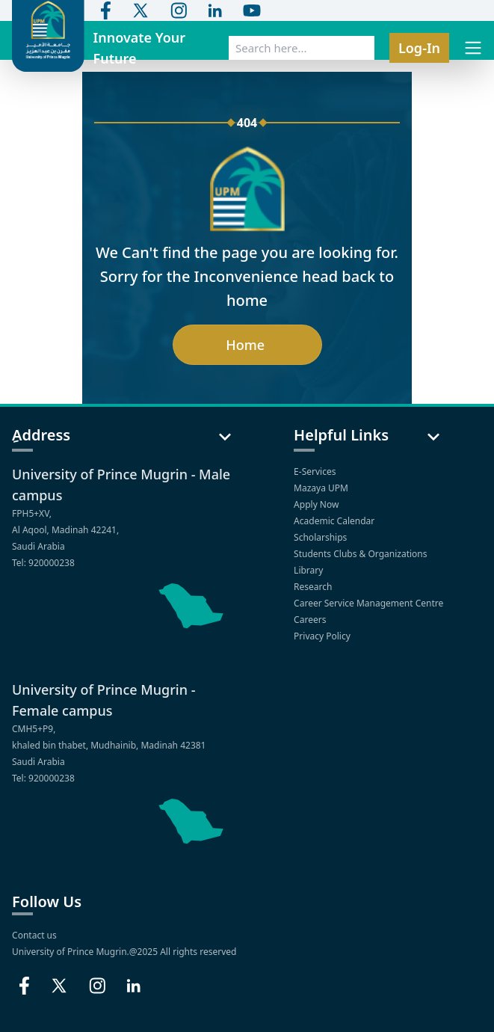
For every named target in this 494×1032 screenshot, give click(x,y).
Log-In (419, 48)
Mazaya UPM (321, 488)
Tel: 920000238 (43, 562)
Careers (311, 619)
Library (309, 570)
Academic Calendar (335, 521)
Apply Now (317, 504)
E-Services (315, 471)
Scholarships (321, 537)
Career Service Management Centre (369, 603)
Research (314, 586)
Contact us (34, 935)
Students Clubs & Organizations (362, 553)
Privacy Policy (323, 636)
